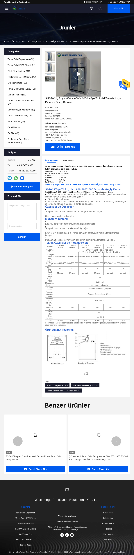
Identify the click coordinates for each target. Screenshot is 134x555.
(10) (17, 95)
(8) (14, 127)
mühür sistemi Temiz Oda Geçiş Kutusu (63, 390)
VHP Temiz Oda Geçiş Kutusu (84, 385)
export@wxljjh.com (92, 2)
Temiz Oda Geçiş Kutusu (32, 41)
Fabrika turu (108, 518)
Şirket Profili (108, 513)
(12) (16, 121)
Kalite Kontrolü (108, 523)
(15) (17, 83)
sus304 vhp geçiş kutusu (57, 385)
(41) (19, 71)
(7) (21, 110)
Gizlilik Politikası (108, 540)
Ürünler (15, 41)
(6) (13, 133)
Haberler (108, 529)
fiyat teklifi (118, 8)
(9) (20, 115)
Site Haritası (108, 534)
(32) (21, 65)
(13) (22, 89)
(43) (22, 77)
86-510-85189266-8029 (118, 2)
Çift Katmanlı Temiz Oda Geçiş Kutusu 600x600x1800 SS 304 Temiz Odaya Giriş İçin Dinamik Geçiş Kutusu (98, 458)
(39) (21, 59)
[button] (18, 441)
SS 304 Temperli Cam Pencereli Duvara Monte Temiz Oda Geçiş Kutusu (33, 458)
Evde (6, 41)
